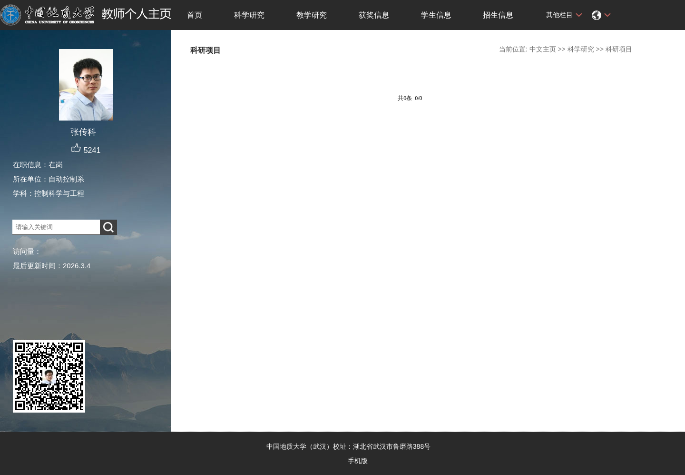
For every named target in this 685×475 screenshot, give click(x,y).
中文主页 (542, 49)
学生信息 (436, 15)
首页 (194, 15)
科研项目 (619, 49)
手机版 (358, 461)
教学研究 (311, 15)
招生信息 (498, 15)
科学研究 (249, 15)
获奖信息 (374, 15)
